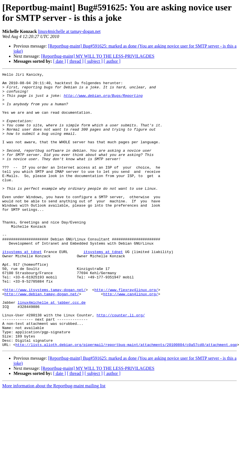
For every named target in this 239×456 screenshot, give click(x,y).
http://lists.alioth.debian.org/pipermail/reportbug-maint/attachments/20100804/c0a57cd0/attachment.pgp (126, 399)
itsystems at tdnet (22, 287)
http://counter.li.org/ (120, 363)
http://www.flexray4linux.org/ (126, 333)
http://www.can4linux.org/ (130, 338)
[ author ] (112, 61)
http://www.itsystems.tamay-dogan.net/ (45, 333)
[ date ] (59, 61)
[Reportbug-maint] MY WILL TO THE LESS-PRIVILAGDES (97, 56)
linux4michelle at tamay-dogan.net (69, 31)
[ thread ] (75, 61)
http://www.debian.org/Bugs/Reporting (103, 100)
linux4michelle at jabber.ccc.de (52, 348)
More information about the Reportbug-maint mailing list (53, 440)
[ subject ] (94, 61)
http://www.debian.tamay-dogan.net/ (41, 338)
